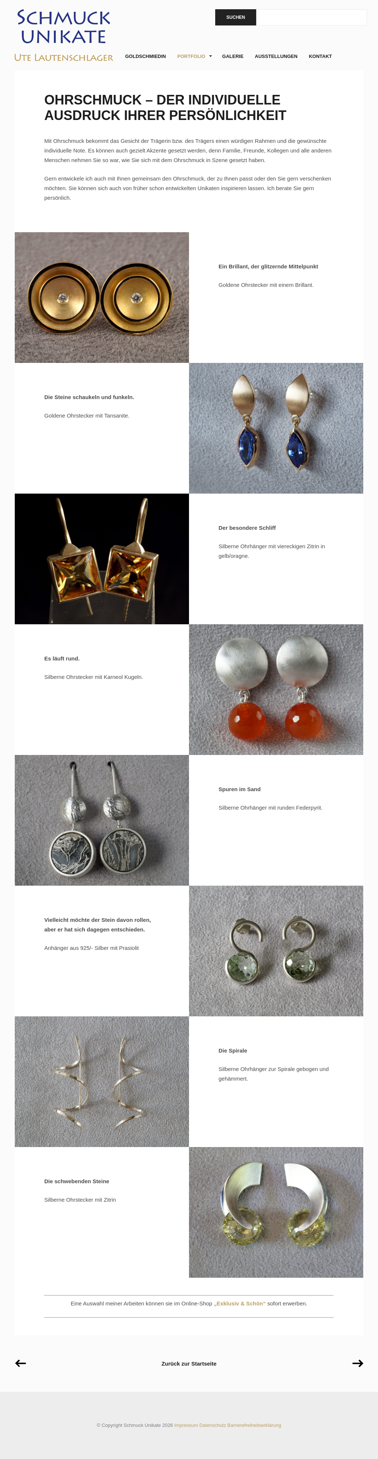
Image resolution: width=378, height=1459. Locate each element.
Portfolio (192, 57)
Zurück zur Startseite (188, 1363)
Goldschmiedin (145, 56)
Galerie (233, 56)
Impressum (186, 1425)
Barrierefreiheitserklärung (254, 1425)
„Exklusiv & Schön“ (240, 1303)
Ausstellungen (276, 56)
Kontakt (320, 56)
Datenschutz (212, 1425)
